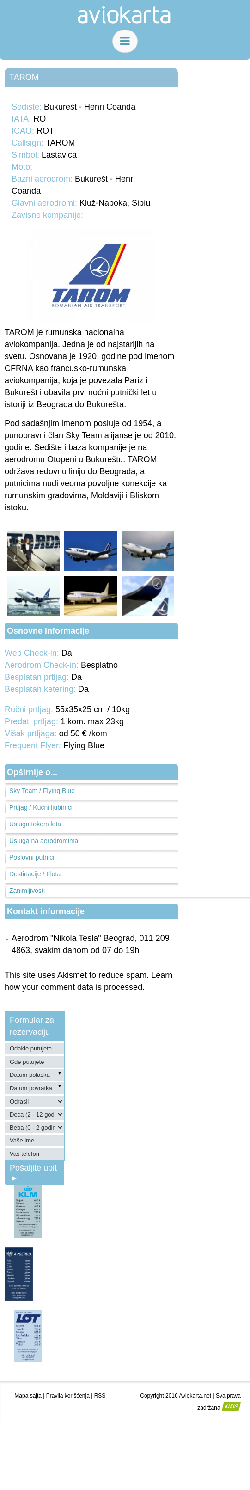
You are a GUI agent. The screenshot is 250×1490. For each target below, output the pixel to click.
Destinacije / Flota (35, 874)
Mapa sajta (28, 1395)
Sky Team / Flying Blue (42, 790)
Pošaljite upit (33, 1172)
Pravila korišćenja (68, 1395)
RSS (100, 1395)
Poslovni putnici (31, 857)
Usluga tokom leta (35, 824)
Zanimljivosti (27, 890)
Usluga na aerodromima (43, 840)
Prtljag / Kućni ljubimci (41, 807)
